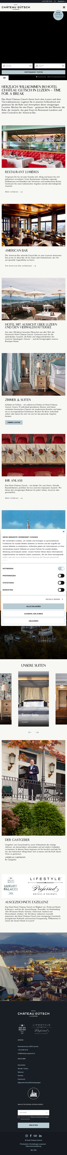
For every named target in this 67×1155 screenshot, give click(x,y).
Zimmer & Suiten (14, 422)
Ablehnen (33, 621)
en (35, 1150)
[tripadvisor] (35, 1136)
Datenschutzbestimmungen (40, 1117)
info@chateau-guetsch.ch (26, 1053)
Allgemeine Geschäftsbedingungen (29, 1082)
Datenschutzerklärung (33, 1146)
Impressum (21, 1079)
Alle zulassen (33, 606)
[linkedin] (40, 1136)
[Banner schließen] (63, 531)
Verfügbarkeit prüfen (33, 72)
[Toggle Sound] (4, 78)
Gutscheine (21, 1065)
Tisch (58, 17)
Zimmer (58, 15)
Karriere (20, 1075)
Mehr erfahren (11, 192)
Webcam (21, 1072)
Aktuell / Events (23, 1068)
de (32, 1150)
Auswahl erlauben (33, 614)
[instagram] (26, 1136)
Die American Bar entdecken (18, 266)
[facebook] (30, 1136)
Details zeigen (53, 599)
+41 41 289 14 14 (47, 1)
